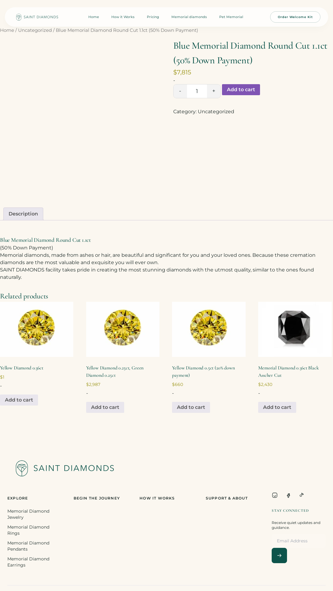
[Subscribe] (279, 555)
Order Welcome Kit (295, 17)
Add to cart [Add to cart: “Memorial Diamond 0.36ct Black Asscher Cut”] (277, 407)
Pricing (153, 17)
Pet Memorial (231, 17)
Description (23, 214)
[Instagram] (275, 495)
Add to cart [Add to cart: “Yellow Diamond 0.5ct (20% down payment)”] (191, 407)
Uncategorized (35, 30)
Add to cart (241, 89)
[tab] (23, 214)
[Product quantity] (197, 91)
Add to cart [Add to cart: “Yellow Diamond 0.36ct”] (19, 400)
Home (93, 17)
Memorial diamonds (189, 17)
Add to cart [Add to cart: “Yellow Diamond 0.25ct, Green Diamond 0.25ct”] (105, 407)
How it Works (123, 17)
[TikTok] (302, 495)
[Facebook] (288, 495)
